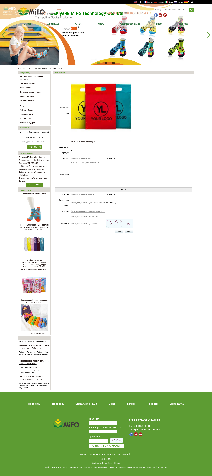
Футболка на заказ (27, 100)
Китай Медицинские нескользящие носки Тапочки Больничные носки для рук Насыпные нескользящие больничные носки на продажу (34, 265)
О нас (78, 23)
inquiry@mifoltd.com (150, 429)
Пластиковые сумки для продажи (83, 142)
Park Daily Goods (29, 68)
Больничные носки (27, 84)
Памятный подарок (27, 123)
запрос (131, 403)
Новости (183, 23)
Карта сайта (176, 403)
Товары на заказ (26, 114)
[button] (98, 63)
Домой (27, 23)
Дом (19, 68)
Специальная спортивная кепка (32, 106)
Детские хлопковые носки (30, 92)
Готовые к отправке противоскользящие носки (34, 193)
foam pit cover (25, 118)
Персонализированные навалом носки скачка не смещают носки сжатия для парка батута (34, 227)
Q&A (101, 23)
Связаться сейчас (34, 185)
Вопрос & (58, 403)
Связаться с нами (130, 23)
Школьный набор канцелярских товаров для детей (34, 301)
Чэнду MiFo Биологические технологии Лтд (110, 454)
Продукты (53, 23)
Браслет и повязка (27, 96)
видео (159, 23)
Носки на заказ (26, 88)
